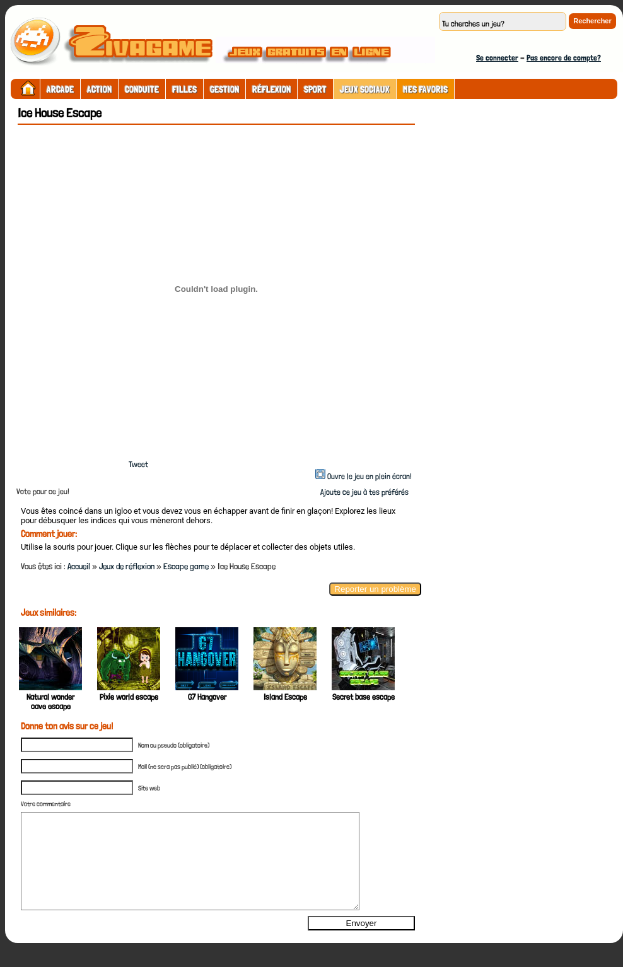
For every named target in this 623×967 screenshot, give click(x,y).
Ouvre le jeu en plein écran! (369, 476)
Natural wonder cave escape (50, 701)
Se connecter (497, 57)
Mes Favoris (425, 89)
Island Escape (285, 697)
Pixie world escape (129, 697)
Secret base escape (363, 697)
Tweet (138, 464)
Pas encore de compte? (564, 57)
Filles (184, 89)
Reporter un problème (375, 589)
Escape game (186, 566)
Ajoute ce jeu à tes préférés (363, 492)
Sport (315, 89)
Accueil (78, 566)
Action (99, 89)
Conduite (142, 89)
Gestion (224, 89)
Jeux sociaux (365, 89)
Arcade (60, 89)
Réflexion (271, 89)
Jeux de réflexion (126, 566)
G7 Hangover (207, 697)
